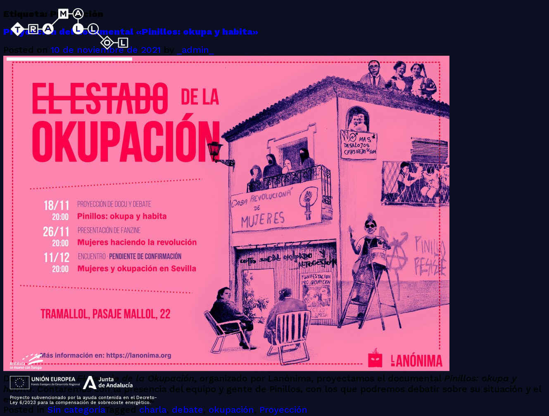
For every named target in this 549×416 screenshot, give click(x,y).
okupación (231, 410)
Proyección (283, 410)
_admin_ (195, 50)
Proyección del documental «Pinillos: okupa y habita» (130, 32)
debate (187, 410)
